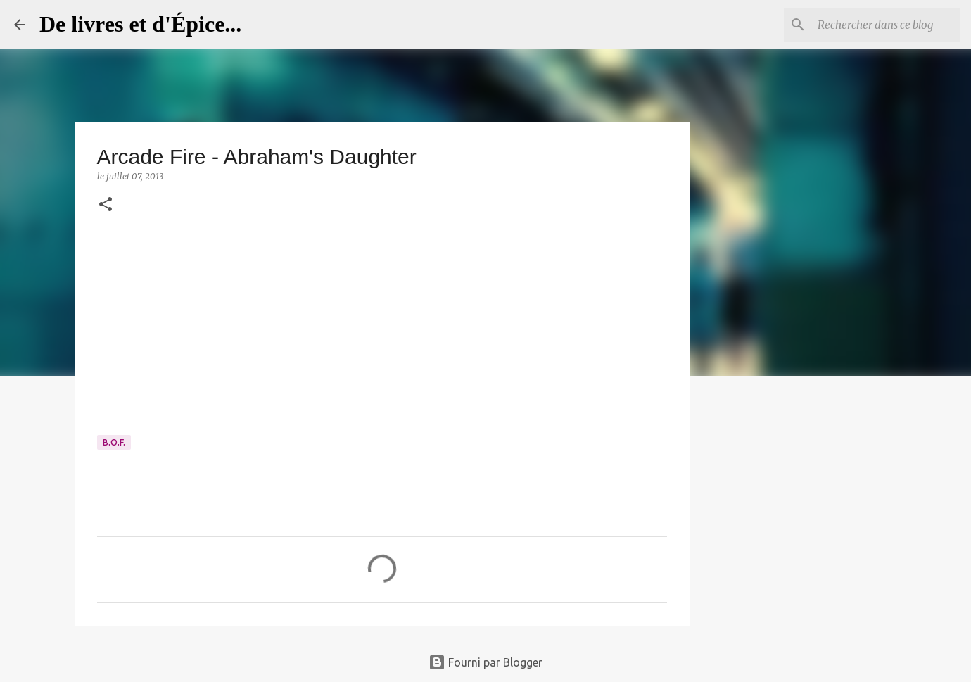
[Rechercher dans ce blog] (886, 25)
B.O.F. (114, 442)
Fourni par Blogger (485, 662)
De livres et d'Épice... (140, 24)
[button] (105, 205)
